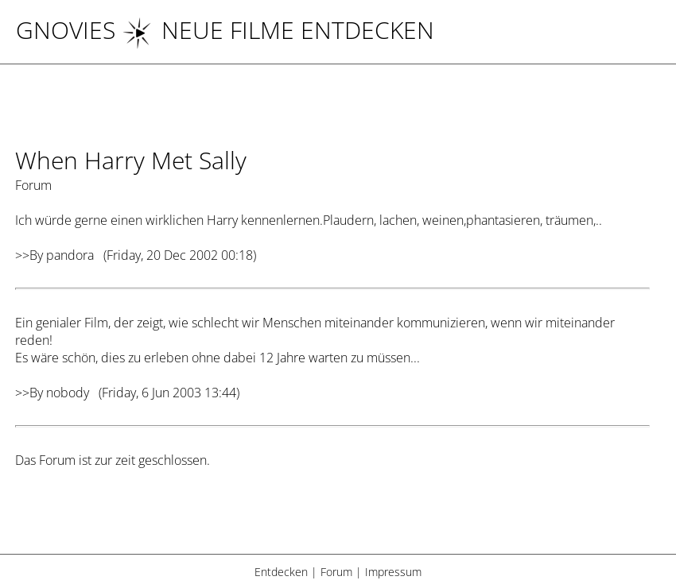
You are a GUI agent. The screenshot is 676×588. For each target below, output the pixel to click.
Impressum (393, 571)
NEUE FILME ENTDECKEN (278, 30)
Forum (336, 571)
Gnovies (65, 30)
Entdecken (281, 571)
